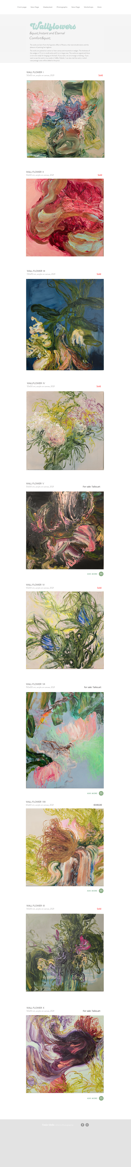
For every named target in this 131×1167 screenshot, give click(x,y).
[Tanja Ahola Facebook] (82, 1125)
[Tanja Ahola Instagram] (87, 1125)
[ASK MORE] (92, 574)
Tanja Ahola (48, 1124)
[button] (48, 7)
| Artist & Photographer (64, 1125)
